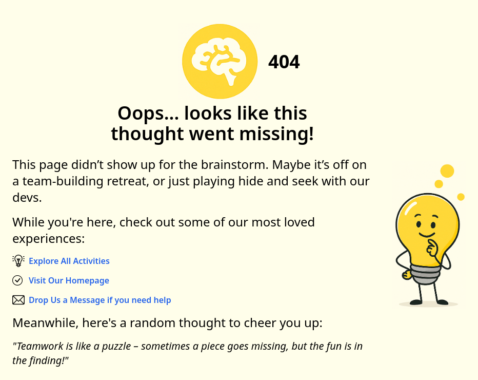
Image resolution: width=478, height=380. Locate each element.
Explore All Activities (69, 261)
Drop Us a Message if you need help (100, 300)
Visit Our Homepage (69, 280)
